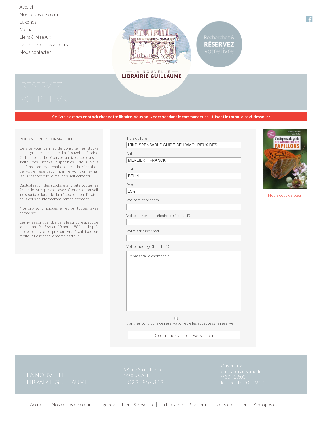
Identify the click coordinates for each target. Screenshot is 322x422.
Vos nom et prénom (142, 199)
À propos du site (270, 404)
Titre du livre (136, 138)
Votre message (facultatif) (147, 246)
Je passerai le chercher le (183, 281)
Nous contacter (35, 52)
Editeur (132, 169)
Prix (129, 184)
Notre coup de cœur (285, 195)
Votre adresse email (143, 230)
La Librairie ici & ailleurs (43, 44)
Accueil (26, 6)
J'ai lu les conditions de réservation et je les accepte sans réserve (182, 320)
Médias (26, 29)
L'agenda (28, 22)
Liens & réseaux (35, 37)
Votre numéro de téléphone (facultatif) (158, 215)
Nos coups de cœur (39, 14)
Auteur (132, 153)
